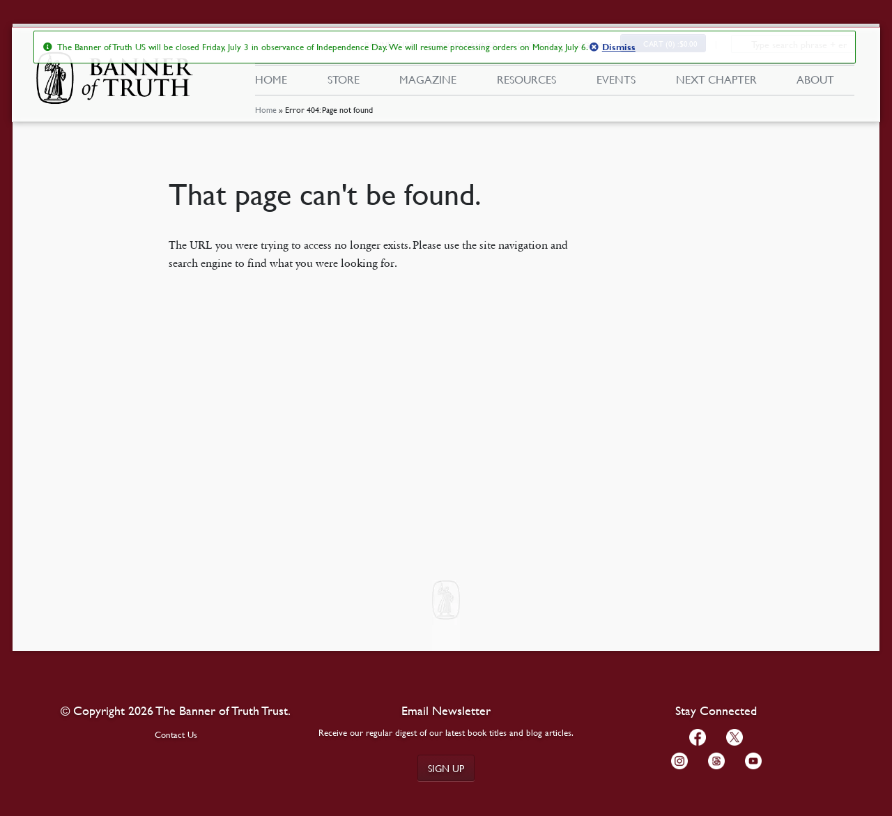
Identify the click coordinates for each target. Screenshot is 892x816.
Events (616, 82)
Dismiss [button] (618, 47)
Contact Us (176, 734)
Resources (526, 82)
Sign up (446, 768)
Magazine (427, 82)
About (815, 82)
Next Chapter (716, 82)
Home (265, 114)
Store (343, 82)
